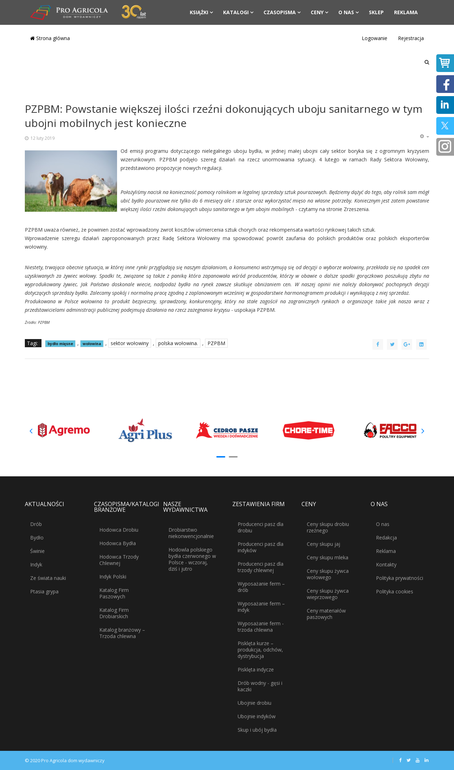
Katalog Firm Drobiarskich (114, 613)
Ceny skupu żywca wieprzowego (328, 593)
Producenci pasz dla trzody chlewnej (260, 567)
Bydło (37, 537)
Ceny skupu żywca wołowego (328, 574)
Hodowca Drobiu (118, 529)
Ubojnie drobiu (254, 702)
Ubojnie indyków (257, 716)
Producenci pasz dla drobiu (260, 527)
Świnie (37, 551)
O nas (346, 12)
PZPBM (216, 343)
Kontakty (386, 564)
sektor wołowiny (130, 343)
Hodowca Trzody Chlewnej (119, 559)
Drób (36, 524)
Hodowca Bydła (117, 543)
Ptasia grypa (44, 591)
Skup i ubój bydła (257, 729)
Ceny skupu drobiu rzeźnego (328, 527)
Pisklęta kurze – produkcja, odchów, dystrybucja (260, 649)
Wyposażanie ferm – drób (261, 586)
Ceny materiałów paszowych (326, 613)
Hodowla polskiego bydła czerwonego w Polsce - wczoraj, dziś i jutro (192, 559)
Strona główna (50, 38)
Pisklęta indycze (256, 669)
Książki (199, 12)
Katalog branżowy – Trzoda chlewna (122, 632)
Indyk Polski (112, 576)
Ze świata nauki (48, 578)
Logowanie (374, 38)
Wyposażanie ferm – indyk (261, 606)
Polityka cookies (394, 591)
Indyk (36, 564)
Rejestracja (411, 38)
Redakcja (386, 537)
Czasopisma (280, 12)
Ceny (317, 12)
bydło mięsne (60, 343)
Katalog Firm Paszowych (114, 593)
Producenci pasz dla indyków (260, 547)
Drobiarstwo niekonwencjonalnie (191, 532)
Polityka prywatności (399, 578)
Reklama (406, 12)
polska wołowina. (178, 343)
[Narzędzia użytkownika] (424, 136)
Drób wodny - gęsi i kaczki (260, 686)
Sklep (376, 12)
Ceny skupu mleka (327, 557)
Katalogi (236, 12)
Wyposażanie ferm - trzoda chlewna (261, 626)
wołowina (92, 343)
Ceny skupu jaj (323, 544)
